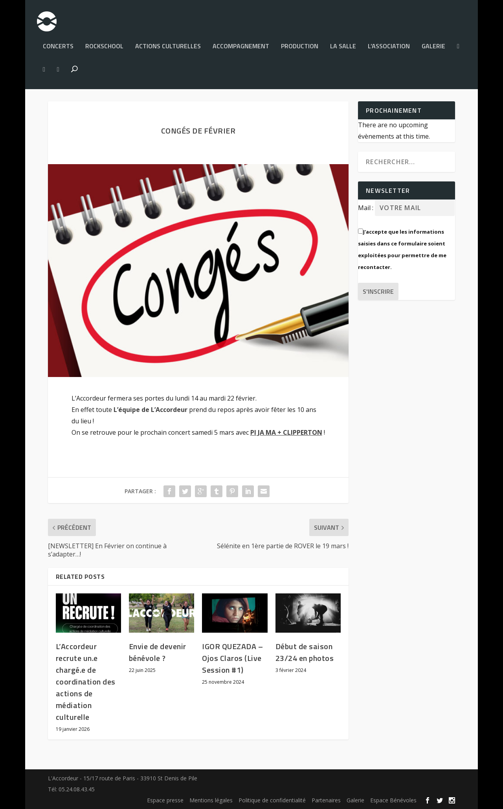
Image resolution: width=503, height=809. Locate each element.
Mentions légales (211, 800)
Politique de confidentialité (272, 800)
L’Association (389, 43)
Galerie (433, 43)
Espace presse (165, 800)
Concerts (58, 43)
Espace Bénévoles (393, 800)
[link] (150, 409)
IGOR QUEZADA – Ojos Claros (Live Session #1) (232, 658)
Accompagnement (241, 43)
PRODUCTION (299, 43)
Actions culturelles (168, 43)
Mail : (366, 207)
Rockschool (104, 43)
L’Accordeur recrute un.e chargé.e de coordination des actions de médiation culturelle (86, 681)
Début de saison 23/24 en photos (304, 652)
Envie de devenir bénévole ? (157, 652)
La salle (343, 43)
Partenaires (326, 800)
